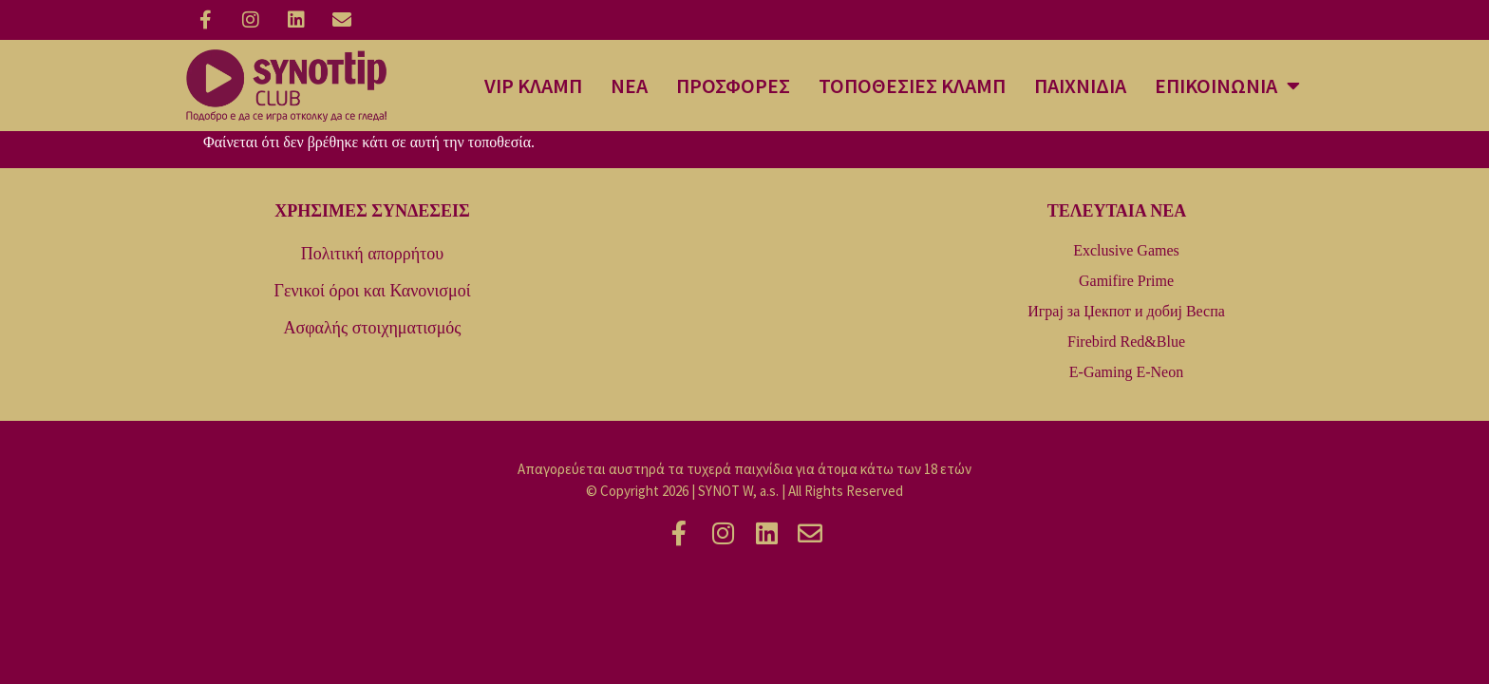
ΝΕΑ (629, 85)
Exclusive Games (1126, 250)
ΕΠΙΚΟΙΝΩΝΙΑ (1227, 85)
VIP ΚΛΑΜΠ (533, 85)
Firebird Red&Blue (1126, 341)
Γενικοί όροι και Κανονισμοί (371, 290)
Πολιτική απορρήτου (372, 253)
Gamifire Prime (1126, 281)
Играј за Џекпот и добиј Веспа (1126, 311)
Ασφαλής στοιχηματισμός (373, 327)
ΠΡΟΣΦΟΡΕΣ (733, 85)
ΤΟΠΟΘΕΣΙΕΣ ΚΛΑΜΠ (912, 85)
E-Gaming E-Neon (1126, 372)
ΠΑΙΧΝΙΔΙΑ (1080, 85)
